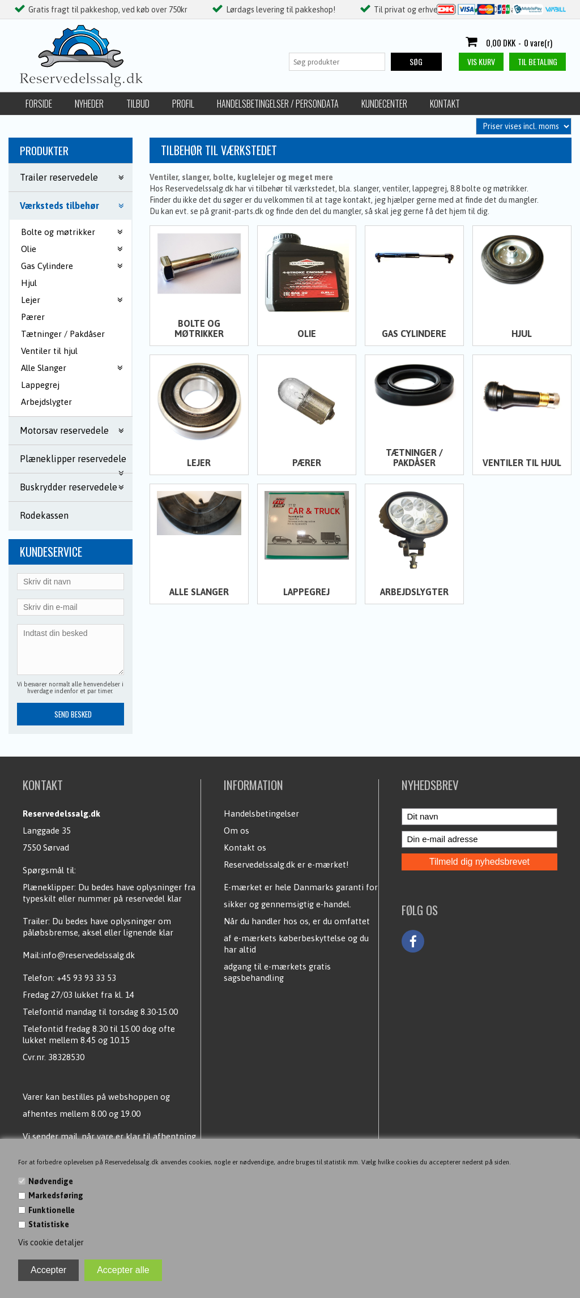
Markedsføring (55, 1195)
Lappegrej (40, 385)
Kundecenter (384, 103)
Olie (306, 333)
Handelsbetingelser (261, 813)
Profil (183, 103)
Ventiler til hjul (49, 351)
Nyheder (89, 103)
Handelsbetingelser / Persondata (278, 103)
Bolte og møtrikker (199, 328)
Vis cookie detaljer (51, 1242)
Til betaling (537, 61)
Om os (236, 830)
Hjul (29, 283)
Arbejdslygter (46, 402)
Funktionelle (51, 1210)
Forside (38, 103)
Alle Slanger (199, 592)
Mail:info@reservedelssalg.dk (79, 955)
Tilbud (138, 103)
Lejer (199, 463)
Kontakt (445, 103)
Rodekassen (44, 515)
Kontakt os (245, 847)
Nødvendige (50, 1181)
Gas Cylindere (414, 333)
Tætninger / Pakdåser (63, 334)
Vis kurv (481, 61)
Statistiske (48, 1224)
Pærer (33, 317)
